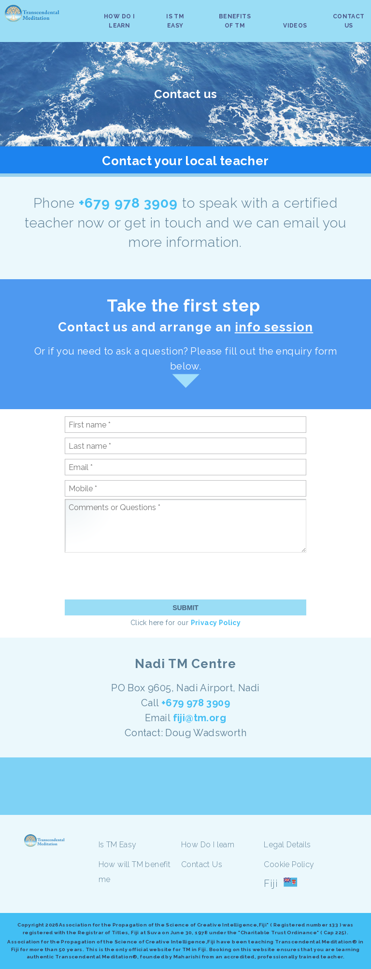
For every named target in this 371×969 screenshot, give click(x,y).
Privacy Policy (216, 623)
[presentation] (138, 576)
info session (274, 327)
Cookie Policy (289, 864)
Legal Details (287, 844)
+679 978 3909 (130, 203)
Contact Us (201, 864)
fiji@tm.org (199, 718)
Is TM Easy (118, 844)
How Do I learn (208, 844)
